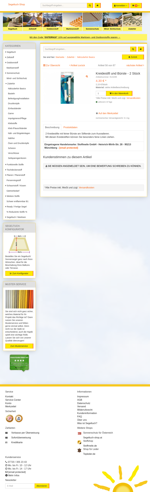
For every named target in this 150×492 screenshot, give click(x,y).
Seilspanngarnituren (16, 158)
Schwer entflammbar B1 (16, 201)
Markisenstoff (72, 29)
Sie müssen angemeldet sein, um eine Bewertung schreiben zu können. (94, 166)
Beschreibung (52, 127)
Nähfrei (11, 138)
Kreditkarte (17, 442)
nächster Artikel (134, 65)
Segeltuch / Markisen (15, 217)
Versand (81, 406)
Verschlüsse (13, 153)
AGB (79, 400)
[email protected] (68, 148)
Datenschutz (83, 403)
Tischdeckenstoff (13, 170)
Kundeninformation (87, 413)
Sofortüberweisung (21, 437)
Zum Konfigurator (19, 273)
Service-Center (13, 400)
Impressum (83, 396)
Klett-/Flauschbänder (17, 128)
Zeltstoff (32, 29)
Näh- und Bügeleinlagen (18, 133)
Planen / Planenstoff (15, 175)
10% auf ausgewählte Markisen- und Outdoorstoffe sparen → (89, 37)
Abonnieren (41, 486)
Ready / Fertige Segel (16, 206)
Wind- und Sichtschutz (16, 78)
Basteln (11, 93)
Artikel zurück (78, 65)
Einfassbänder (14, 108)
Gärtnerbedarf (12, 191)
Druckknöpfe (13, 103)
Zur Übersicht (53, 65)
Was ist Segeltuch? (87, 423)
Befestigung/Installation (18, 98)
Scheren (11, 148)
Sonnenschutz (92, 29)
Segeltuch (12, 29)
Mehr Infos (13, 475)
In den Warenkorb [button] (119, 93)
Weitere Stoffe (12, 196)
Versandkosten (133, 98)
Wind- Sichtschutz (112, 29)
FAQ (79, 416)
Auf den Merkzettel (108, 113)
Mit (31, 37)
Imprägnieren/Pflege (17, 118)
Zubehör (132, 29)
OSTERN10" (51, 37)
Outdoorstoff (52, 29)
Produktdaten (70, 127)
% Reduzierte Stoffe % (16, 212)
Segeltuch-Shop (16, 4)
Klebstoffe (12, 123)
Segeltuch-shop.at (92, 437)
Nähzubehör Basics (16, 88)
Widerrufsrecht (84, 410)
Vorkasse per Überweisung (25, 433)
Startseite (60, 57)
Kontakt (9, 396)
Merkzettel (10, 406)
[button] (136, 5)
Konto (8, 403)
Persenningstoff (13, 180)
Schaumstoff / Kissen (15, 185)
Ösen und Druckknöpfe (18, 143)
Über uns (82, 420)
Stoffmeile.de (90, 446)
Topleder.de (89, 454)
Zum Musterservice (19, 346)
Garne (10, 113)
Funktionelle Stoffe (14, 164)
